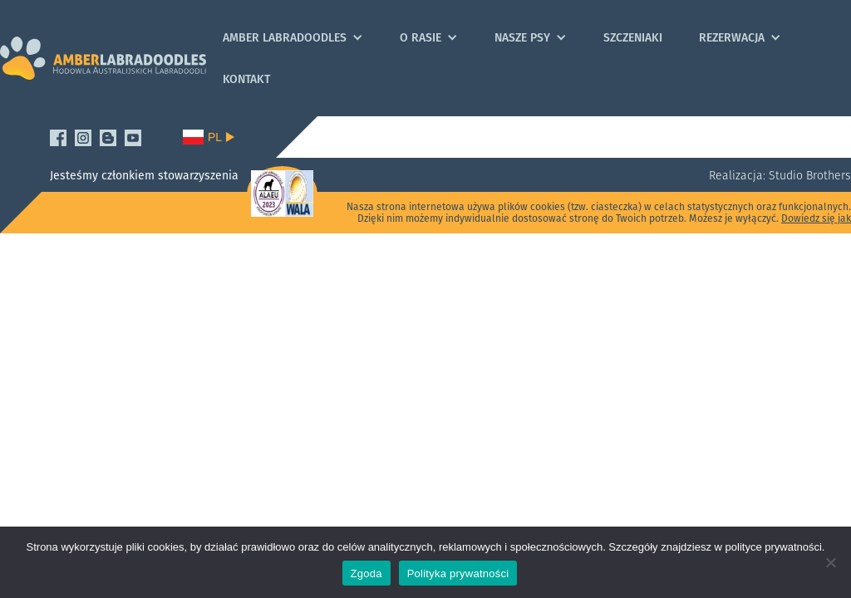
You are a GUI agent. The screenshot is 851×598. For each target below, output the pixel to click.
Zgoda (366, 573)
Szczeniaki (632, 37)
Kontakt (246, 79)
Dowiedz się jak (816, 218)
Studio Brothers (808, 175)
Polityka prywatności (458, 573)
